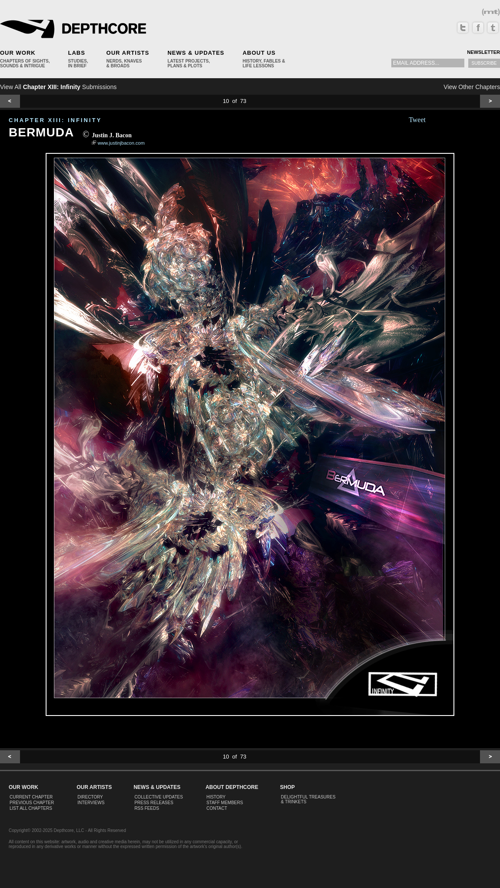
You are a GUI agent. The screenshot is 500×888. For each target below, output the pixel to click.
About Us (259, 53)
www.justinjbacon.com (120, 143)
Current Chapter (31, 797)
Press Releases (153, 802)
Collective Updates (158, 797)
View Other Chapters (471, 86)
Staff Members (225, 802)
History (216, 797)
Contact (217, 808)
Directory (90, 797)
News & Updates (195, 53)
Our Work (18, 53)
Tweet (417, 119)
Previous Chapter (32, 802)
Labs (76, 53)
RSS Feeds (146, 808)
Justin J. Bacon (111, 135)
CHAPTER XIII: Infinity (55, 120)
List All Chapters (31, 808)
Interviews (90, 802)
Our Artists (128, 53)
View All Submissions (58, 86)
